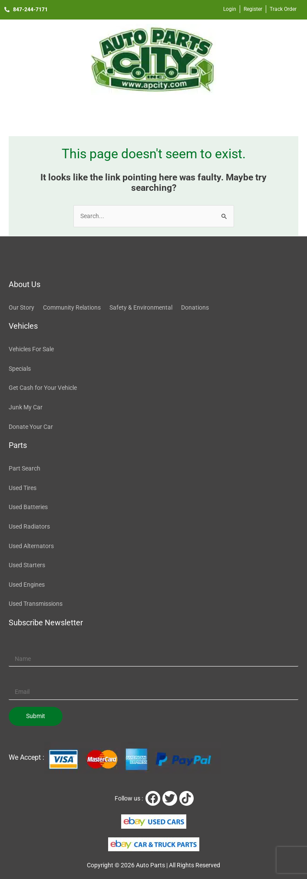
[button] (153, 113)
